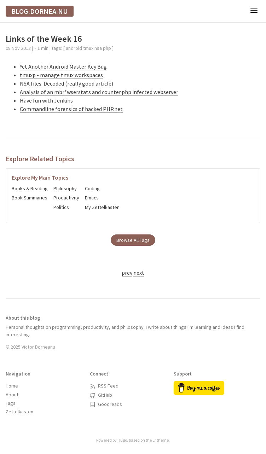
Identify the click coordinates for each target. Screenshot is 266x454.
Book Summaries (29, 197)
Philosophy (65, 188)
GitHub (101, 395)
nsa (98, 48)
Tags (11, 403)
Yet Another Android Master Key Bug (63, 66)
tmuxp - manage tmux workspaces (61, 74)
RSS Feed (104, 386)
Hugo (122, 440)
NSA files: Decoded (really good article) (66, 83)
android (74, 48)
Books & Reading (30, 188)
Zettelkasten (19, 411)
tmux (88, 48)
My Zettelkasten (102, 207)
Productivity (66, 197)
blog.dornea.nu (39, 11)
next (138, 272)
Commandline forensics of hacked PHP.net (71, 108)
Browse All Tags (133, 240)
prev (127, 272)
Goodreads (106, 404)
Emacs (92, 197)
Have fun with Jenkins (46, 100)
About (12, 394)
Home (12, 386)
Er (154, 440)
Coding (92, 188)
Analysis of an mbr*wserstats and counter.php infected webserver (99, 91)
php (107, 48)
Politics (61, 207)
